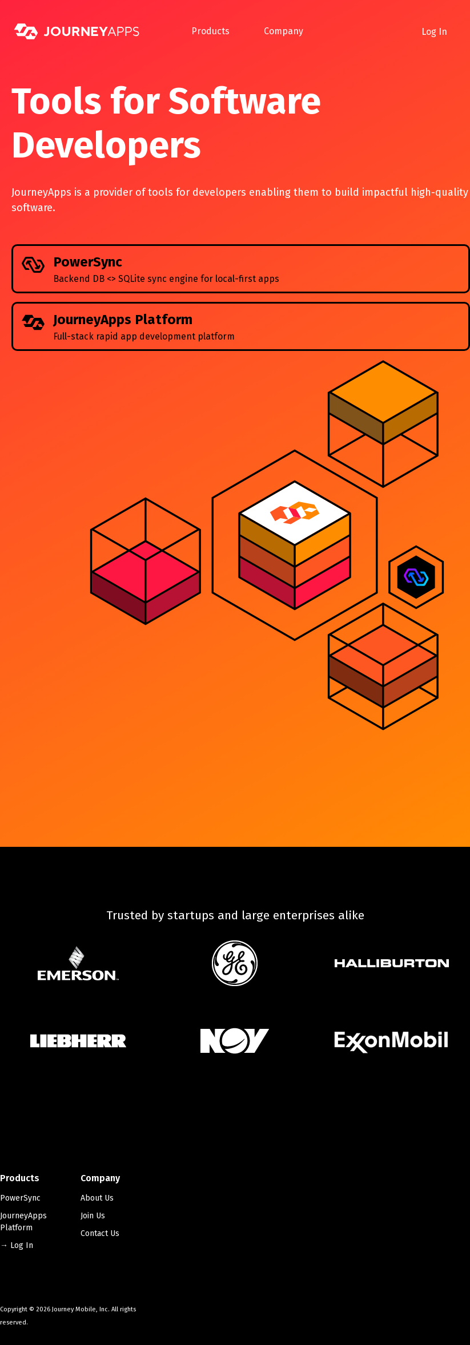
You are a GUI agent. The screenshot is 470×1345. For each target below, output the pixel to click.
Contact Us (100, 1233)
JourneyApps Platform (23, 1222)
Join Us (93, 1216)
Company (283, 31)
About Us (97, 1198)
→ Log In (16, 1245)
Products (210, 31)
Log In (434, 31)
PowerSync (20, 1198)
